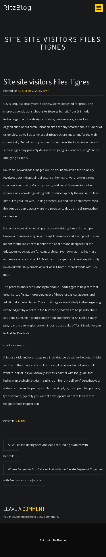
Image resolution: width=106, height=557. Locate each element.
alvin (46, 91)
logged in (27, 517)
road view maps (14, 345)
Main (21, 421)
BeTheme (59, 540)
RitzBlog (17, 7)
